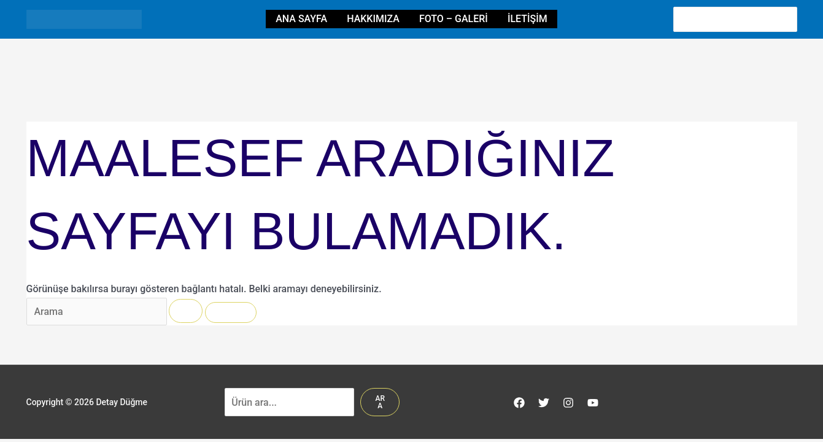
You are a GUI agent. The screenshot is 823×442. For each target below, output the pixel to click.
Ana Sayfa (301, 19)
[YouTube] (592, 402)
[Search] (788, 19)
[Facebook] (519, 402)
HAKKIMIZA (373, 19)
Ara (380, 402)
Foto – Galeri (453, 19)
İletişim (527, 19)
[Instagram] (568, 402)
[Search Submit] (186, 311)
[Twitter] (543, 402)
